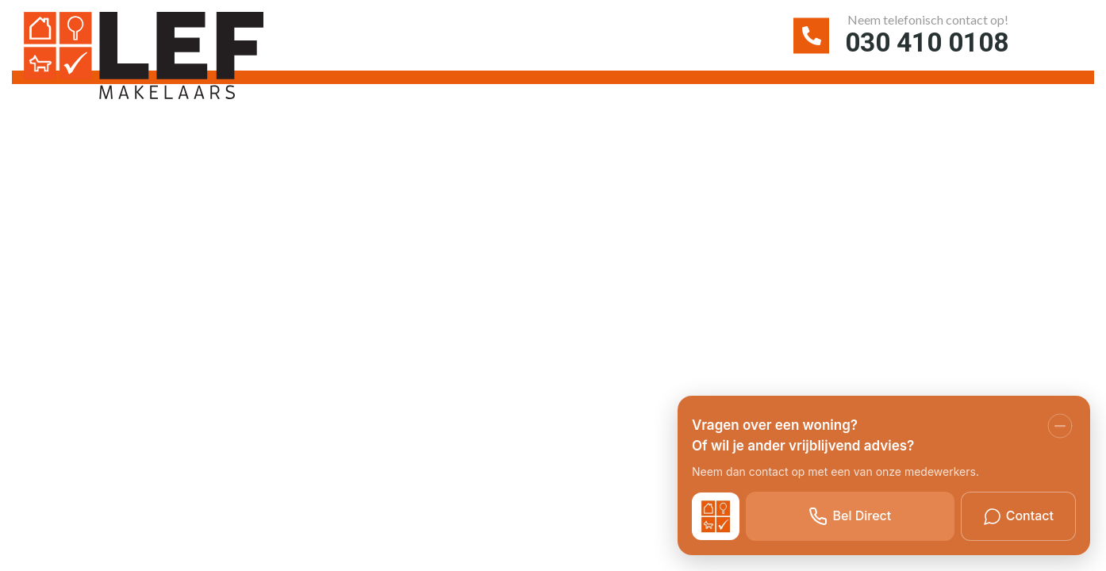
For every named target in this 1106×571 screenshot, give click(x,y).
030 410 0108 (922, 43)
